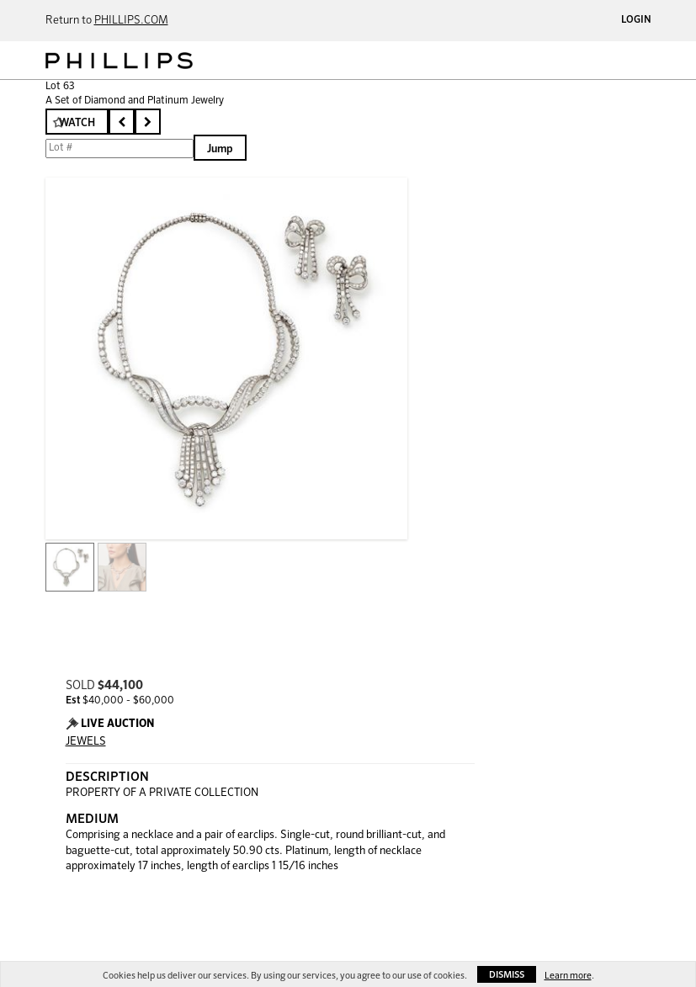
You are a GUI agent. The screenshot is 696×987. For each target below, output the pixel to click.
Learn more (568, 975)
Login (636, 20)
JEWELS (86, 741)
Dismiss (506, 974)
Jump (220, 149)
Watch (77, 123)
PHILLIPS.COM (131, 20)
